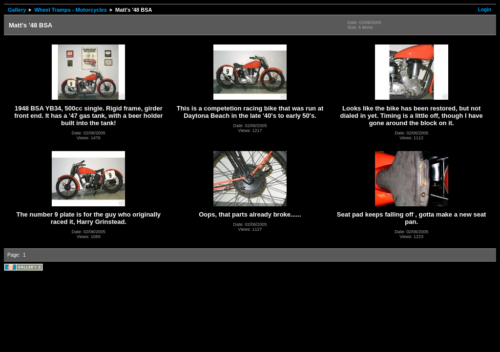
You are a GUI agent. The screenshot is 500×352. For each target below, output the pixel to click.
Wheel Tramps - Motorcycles (70, 10)
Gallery (17, 10)
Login (484, 9)
